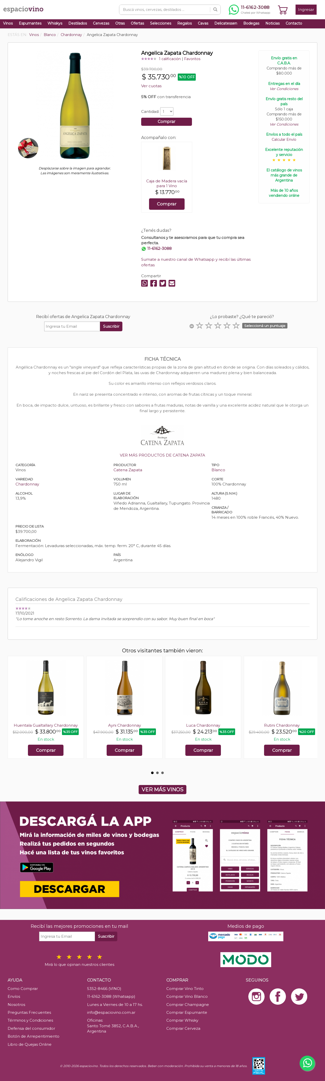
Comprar (166, 121)
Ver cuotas (151, 85)
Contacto (294, 23)
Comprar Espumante (186, 1012)
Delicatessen (225, 23)
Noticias (272, 23)
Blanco (218, 469)
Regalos (184, 23)
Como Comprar (23, 988)
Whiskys (54, 23)
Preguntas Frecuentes (29, 1012)
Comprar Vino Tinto (185, 988)
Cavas (203, 23)
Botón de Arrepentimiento (33, 1036)
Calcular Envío (284, 139)
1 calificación (170, 59)
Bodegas (251, 23)
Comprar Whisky (182, 1020)
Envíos (14, 996)
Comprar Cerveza (183, 1028)
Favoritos (192, 59)
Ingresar (306, 9)
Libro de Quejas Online (30, 1044)
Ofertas (137, 23)
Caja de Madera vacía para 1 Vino (166, 183)
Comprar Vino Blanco (187, 996)
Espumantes (30, 23)
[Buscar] (215, 9)
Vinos (8, 23)
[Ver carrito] (282, 9)
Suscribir (111, 326)
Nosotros (16, 1004)
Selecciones (160, 23)
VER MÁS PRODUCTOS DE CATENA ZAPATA (162, 455)
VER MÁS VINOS (162, 790)
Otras (120, 23)
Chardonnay (27, 484)
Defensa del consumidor (31, 1028)
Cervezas (101, 23)
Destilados (77, 23)
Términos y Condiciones (30, 1020)
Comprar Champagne (187, 1004)
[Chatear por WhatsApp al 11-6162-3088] (249, 10)
